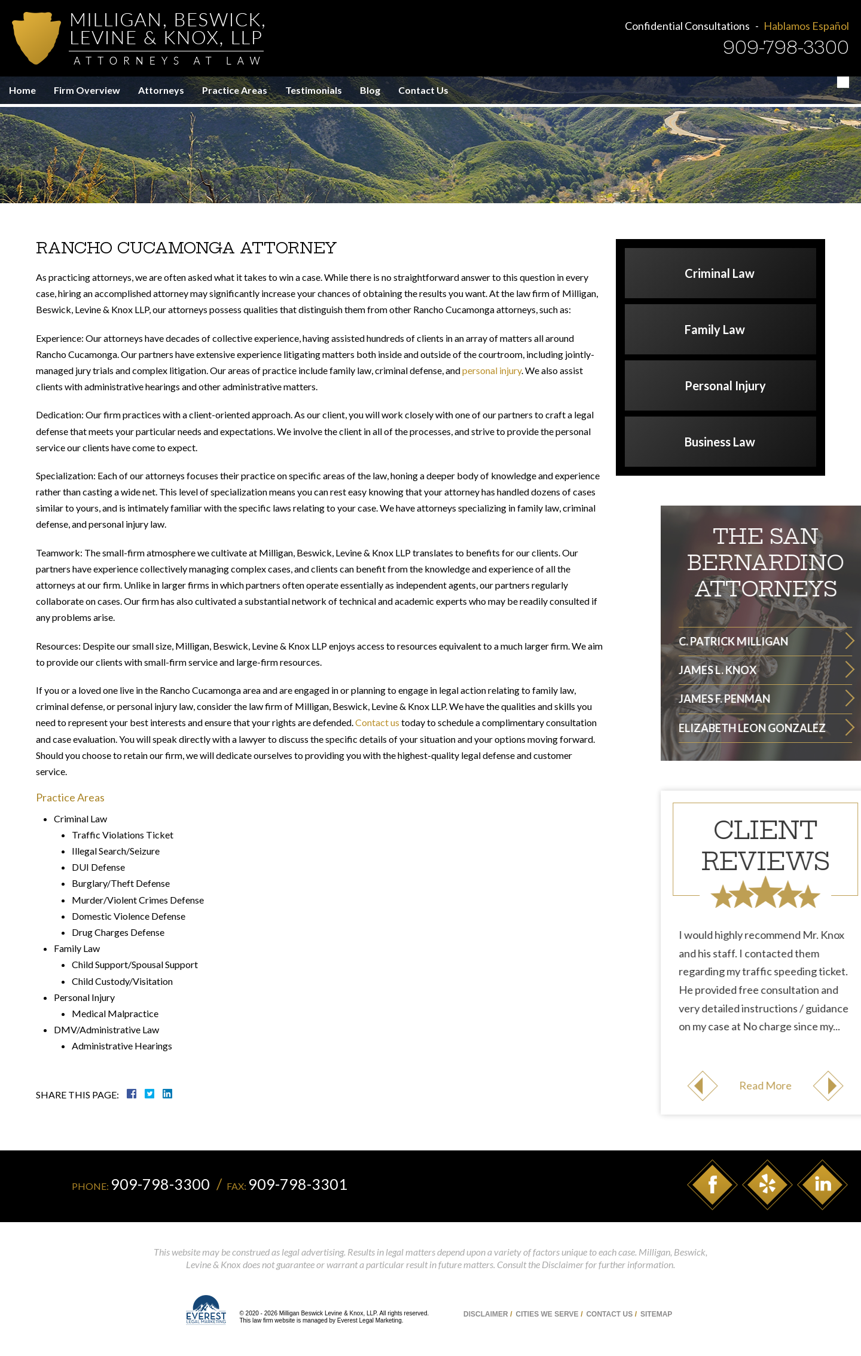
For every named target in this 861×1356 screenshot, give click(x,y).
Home (22, 90)
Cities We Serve (546, 1314)
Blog (370, 90)
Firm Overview (87, 90)
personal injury (491, 370)
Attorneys (161, 90)
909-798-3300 (786, 47)
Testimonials (313, 90)
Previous (759, 1086)
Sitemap (656, 1314)
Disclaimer (485, 1314)
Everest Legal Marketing (369, 1320)
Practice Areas (234, 90)
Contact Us (423, 90)
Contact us (377, 722)
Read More (822, 1085)
